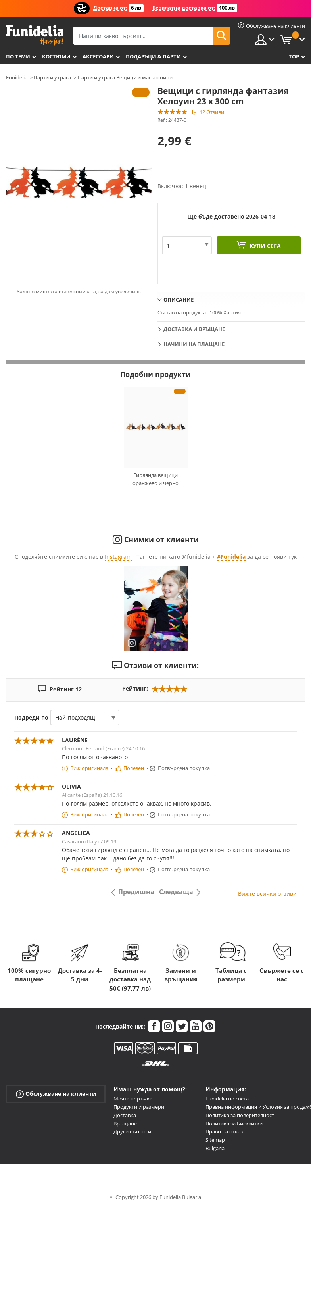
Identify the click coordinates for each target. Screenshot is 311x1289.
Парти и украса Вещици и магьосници (125, 77)
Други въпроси (132, 1131)
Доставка (124, 1115)
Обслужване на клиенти (56, 1094)
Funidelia (16, 77)
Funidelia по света (227, 1098)
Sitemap (215, 1139)
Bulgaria (215, 1148)
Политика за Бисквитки (234, 1123)
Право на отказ (224, 1131)
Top (294, 56)
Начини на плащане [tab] (194, 344)
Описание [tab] (178, 299)
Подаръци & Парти (153, 56)
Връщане (125, 1123)
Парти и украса (52, 77)
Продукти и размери (138, 1106)
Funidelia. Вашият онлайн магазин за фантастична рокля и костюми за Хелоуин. (34, 35)
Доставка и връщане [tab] (194, 329)
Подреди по (31, 717)
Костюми (56, 56)
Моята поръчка (132, 1098)
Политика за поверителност (239, 1115)
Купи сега (264, 246)
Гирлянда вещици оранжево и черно (155, 479)
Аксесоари (98, 56)
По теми (18, 56)
